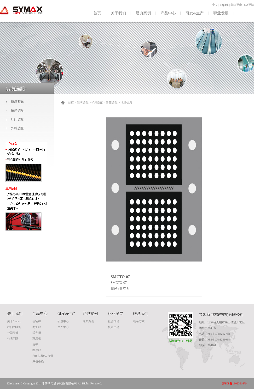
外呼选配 (17, 128)
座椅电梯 (38, 361)
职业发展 (221, 13)
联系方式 (138, 321)
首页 (97, 13)
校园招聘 (113, 327)
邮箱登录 (236, 4)
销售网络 (13, 338)
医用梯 (36, 350)
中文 (215, 4)
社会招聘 (113, 321)
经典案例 (143, 13)
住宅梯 (36, 321)
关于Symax (14, 321)
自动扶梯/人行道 (42, 356)
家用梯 (36, 338)
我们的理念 (14, 327)
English (224, 4)
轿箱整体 (17, 101)
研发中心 (63, 321)
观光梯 (36, 332)
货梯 (35, 344)
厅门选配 (17, 119)
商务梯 (36, 327)
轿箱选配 (17, 110)
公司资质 (13, 332)
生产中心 (63, 327)
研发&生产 (194, 13)
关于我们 (118, 13)
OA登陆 (249, 4)
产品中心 (168, 13)
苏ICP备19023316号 (234, 383)
